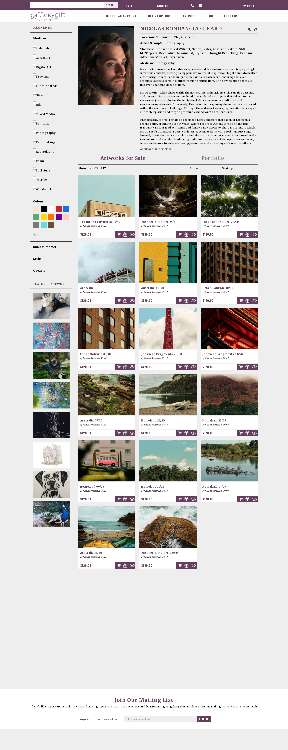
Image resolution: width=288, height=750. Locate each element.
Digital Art (42, 65)
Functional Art (45, 84)
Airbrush (41, 46)
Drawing (41, 75)
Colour (38, 201)
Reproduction (45, 150)
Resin (38, 159)
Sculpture (41, 168)
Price (37, 235)
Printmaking (44, 140)
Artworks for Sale (123, 158)
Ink (37, 103)
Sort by (227, 168)
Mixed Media (44, 112)
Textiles (40, 178)
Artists (189, 16)
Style (37, 259)
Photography (44, 131)
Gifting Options (159, 16)
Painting (41, 122)
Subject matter (45, 247)
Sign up (163, 6)
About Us (231, 16)
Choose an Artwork (121, 16)
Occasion (40, 270)
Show (194, 168)
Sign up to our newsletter (98, 719)
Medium (39, 38)
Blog (209, 16)
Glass (38, 93)
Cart (249, 6)
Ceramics (41, 56)
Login (128, 6)
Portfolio (213, 158)
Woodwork (42, 187)
